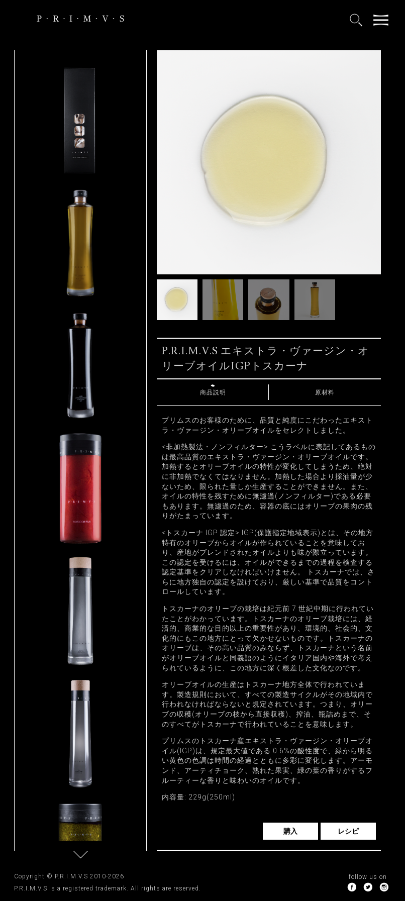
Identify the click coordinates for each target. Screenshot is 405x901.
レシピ (348, 831)
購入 (290, 831)
